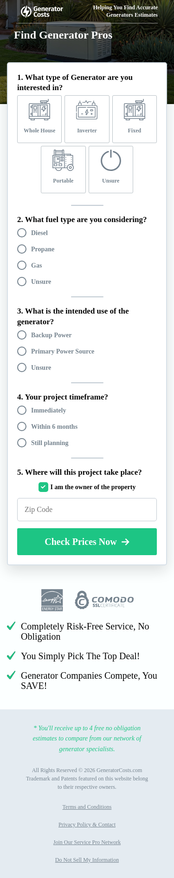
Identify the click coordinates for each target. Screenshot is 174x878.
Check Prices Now (87, 542)
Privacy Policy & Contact (87, 824)
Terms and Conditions (87, 807)
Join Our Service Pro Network (87, 842)
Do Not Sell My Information (87, 860)
